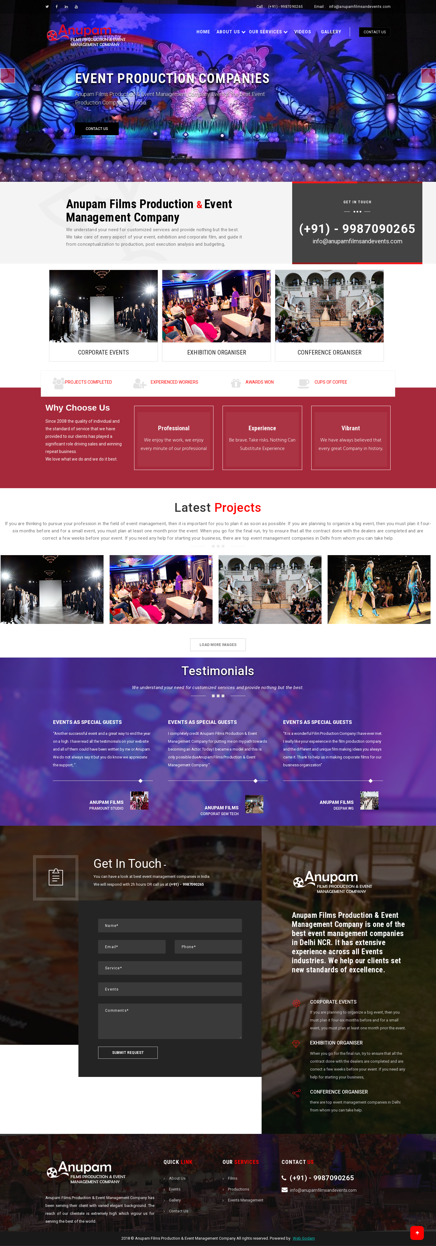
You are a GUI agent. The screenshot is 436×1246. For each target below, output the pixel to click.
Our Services (268, 31)
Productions (238, 1190)
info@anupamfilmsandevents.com (360, 7)
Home (203, 31)
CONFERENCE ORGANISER (330, 352)
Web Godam (304, 1239)
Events (174, 1190)
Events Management (245, 1200)
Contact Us (375, 32)
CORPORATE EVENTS (103, 352)
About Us (231, 31)
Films (232, 1179)
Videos (302, 31)
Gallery (331, 31)
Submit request (128, 1053)
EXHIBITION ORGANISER (216, 352)
